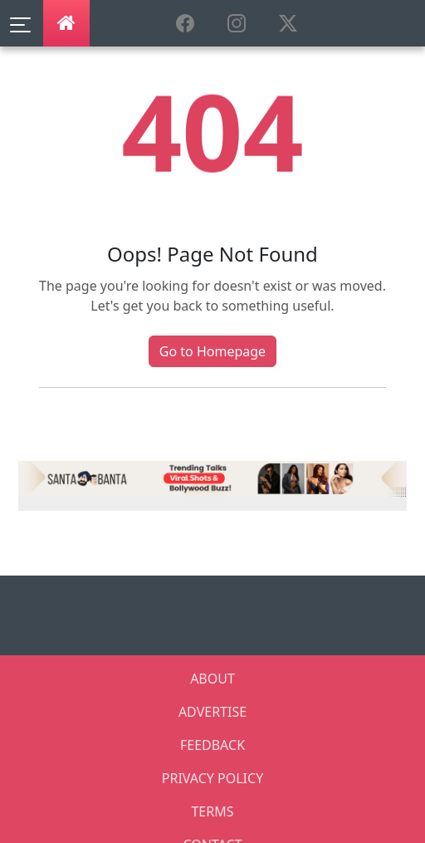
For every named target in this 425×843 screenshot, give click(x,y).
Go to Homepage (212, 351)
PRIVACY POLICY (212, 778)
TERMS (212, 811)
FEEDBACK (212, 745)
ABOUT (212, 678)
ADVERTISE (212, 712)
